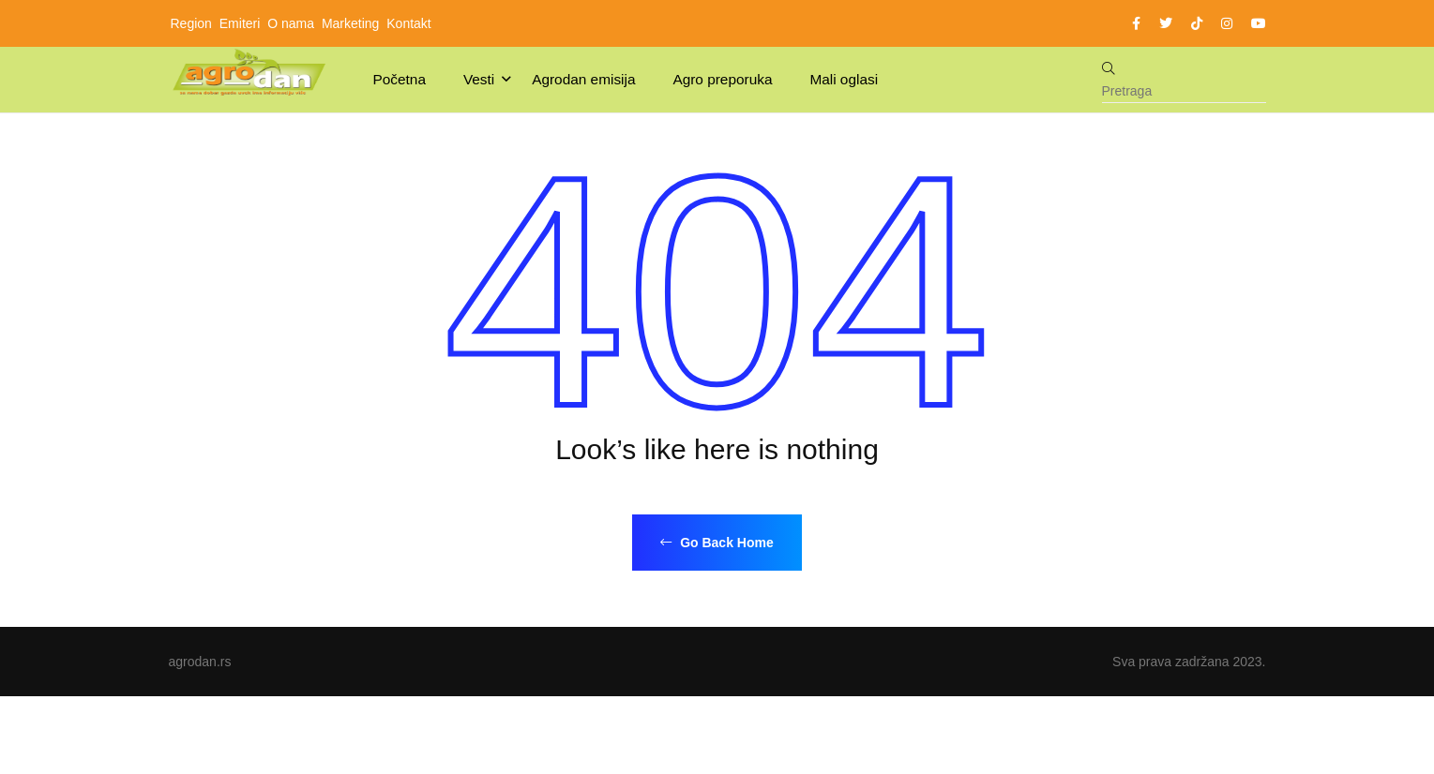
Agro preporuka (722, 79)
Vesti (478, 79)
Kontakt (408, 23)
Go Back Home (716, 542)
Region (191, 23)
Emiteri (240, 23)
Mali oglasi (843, 79)
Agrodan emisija (583, 79)
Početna (399, 79)
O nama (290, 23)
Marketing (350, 23)
